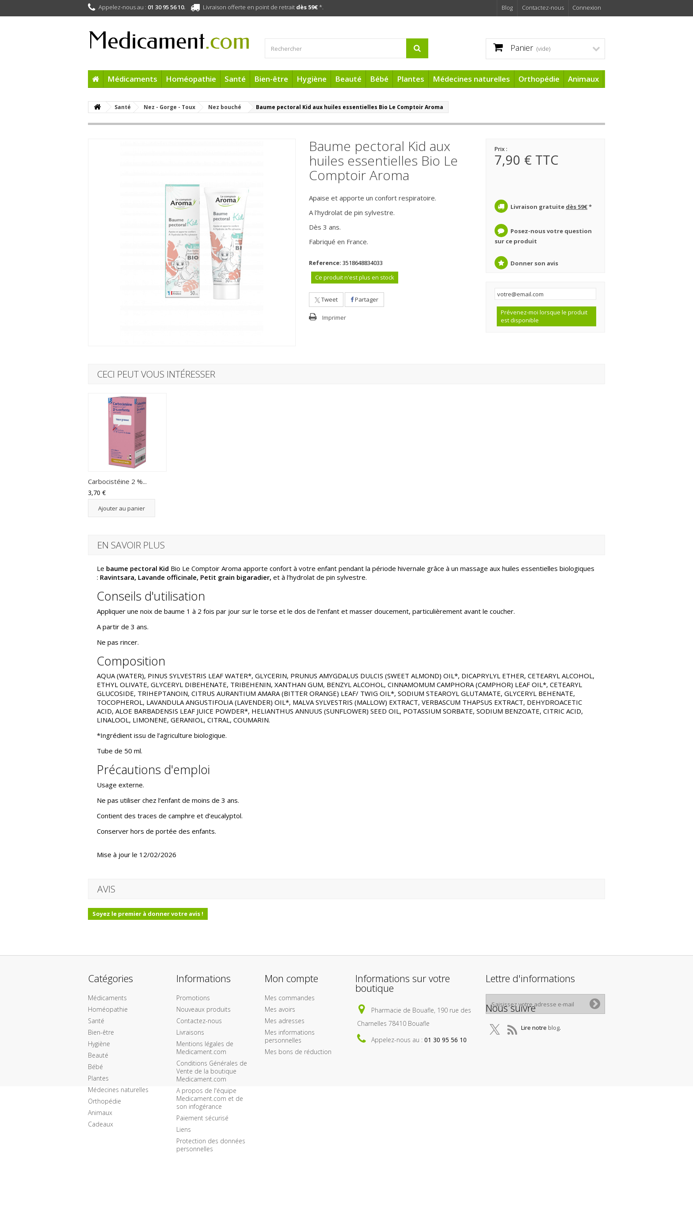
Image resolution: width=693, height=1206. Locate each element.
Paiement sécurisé (202, 1118)
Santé (235, 79)
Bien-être (271, 79)
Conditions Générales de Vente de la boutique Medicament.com (211, 1071)
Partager (364, 299)
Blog (507, 7)
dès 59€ (307, 7)
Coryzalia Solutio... (114, 481)
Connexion (586, 7)
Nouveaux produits (203, 1009)
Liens (183, 1129)
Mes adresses (285, 1021)
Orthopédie (539, 79)
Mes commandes (290, 998)
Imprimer (334, 317)
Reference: (325, 263)
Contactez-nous (543, 7)
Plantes (410, 79)
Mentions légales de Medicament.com (204, 1048)
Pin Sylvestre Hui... (203, 481)
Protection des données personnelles (210, 1145)
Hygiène (312, 79)
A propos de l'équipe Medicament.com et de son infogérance (209, 1098)
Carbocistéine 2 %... (467, 481)
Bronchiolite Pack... (378, 481)
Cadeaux (100, 1124)
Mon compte (291, 978)
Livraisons (190, 1032)
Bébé (379, 79)
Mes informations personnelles (290, 1036)
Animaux (583, 79)
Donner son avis (534, 263)
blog (554, 1047)
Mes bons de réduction (298, 1051)
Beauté (348, 79)
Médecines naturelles (471, 79)
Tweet (326, 299)
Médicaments (132, 79)
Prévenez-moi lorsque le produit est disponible (544, 316)
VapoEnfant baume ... (294, 481)
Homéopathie (191, 79)
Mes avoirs (280, 1009)
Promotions (193, 998)
